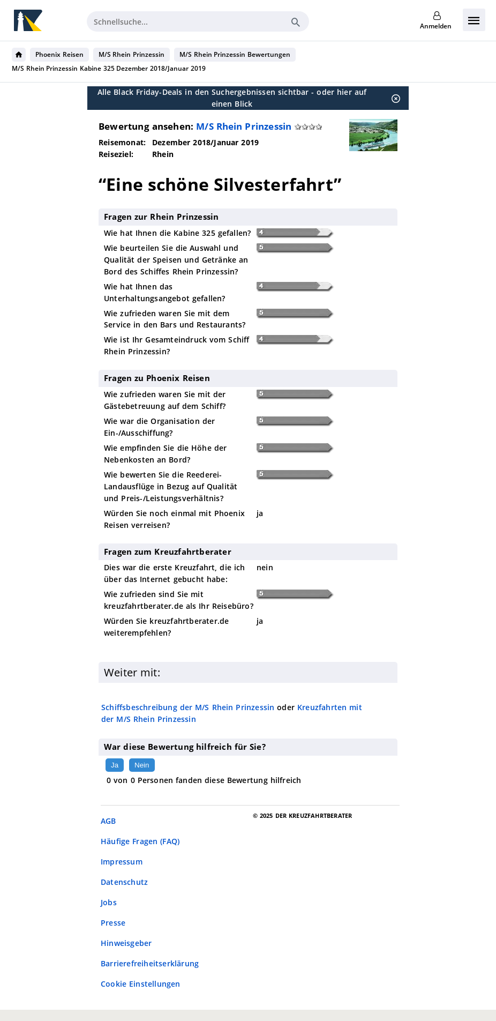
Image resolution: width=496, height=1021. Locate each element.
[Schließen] (392, 98)
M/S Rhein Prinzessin (131, 54)
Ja (114, 765)
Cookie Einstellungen (141, 984)
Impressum (121, 861)
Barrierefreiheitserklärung (150, 963)
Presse (113, 923)
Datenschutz (124, 882)
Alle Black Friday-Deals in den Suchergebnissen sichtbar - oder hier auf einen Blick (232, 98)
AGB (108, 821)
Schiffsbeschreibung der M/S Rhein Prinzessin (187, 707)
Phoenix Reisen (59, 54)
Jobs (109, 902)
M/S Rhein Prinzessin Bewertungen (234, 54)
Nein (141, 765)
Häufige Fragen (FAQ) (140, 841)
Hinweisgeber (126, 943)
